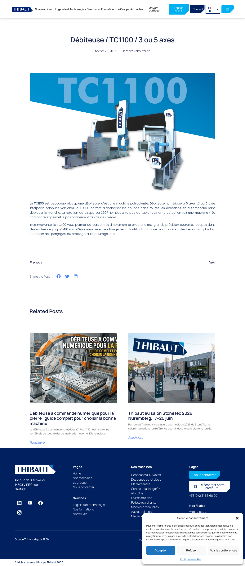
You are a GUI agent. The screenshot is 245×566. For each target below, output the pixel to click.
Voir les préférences (223, 550)
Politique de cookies (190, 559)
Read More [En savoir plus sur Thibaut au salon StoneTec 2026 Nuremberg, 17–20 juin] (135, 437)
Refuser (191, 550)
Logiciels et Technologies (70, 9)
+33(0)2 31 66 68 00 (203, 495)
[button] (237, 518)
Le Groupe (123, 9)
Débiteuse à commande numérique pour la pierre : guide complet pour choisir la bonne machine (73, 418)
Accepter (160, 550)
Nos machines (44, 9)
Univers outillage (154, 9)
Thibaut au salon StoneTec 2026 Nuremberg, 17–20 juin (160, 415)
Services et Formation (101, 9)
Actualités (136, 9)
